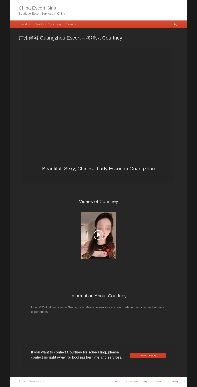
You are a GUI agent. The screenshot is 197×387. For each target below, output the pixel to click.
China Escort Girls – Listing (48, 24)
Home (117, 382)
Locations (25, 24)
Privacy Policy (172, 382)
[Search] (175, 24)
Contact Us (70, 24)
